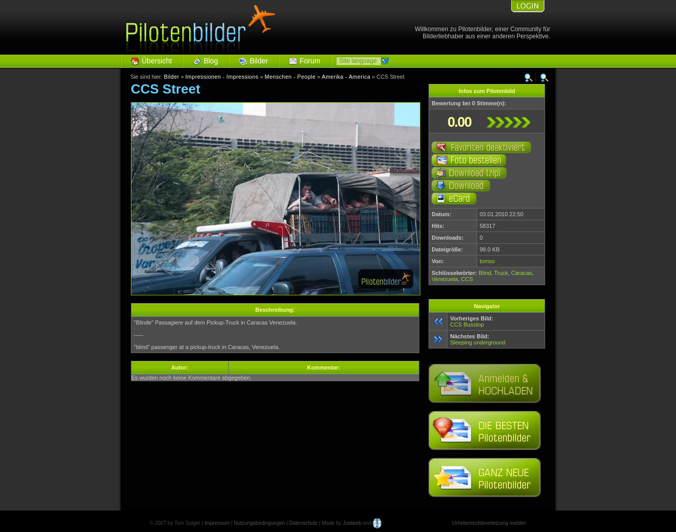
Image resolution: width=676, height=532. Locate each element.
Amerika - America (346, 77)
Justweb (352, 523)
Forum (310, 61)
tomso (487, 261)
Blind (485, 273)
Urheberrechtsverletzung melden (489, 523)
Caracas (521, 273)
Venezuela (445, 279)
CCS (467, 279)
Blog (211, 61)
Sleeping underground (477, 342)
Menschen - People (290, 77)
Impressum (217, 523)
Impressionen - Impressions (221, 77)
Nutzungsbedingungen (259, 523)
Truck (501, 273)
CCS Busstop (467, 324)
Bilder (259, 61)
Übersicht (157, 61)
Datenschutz (303, 523)
